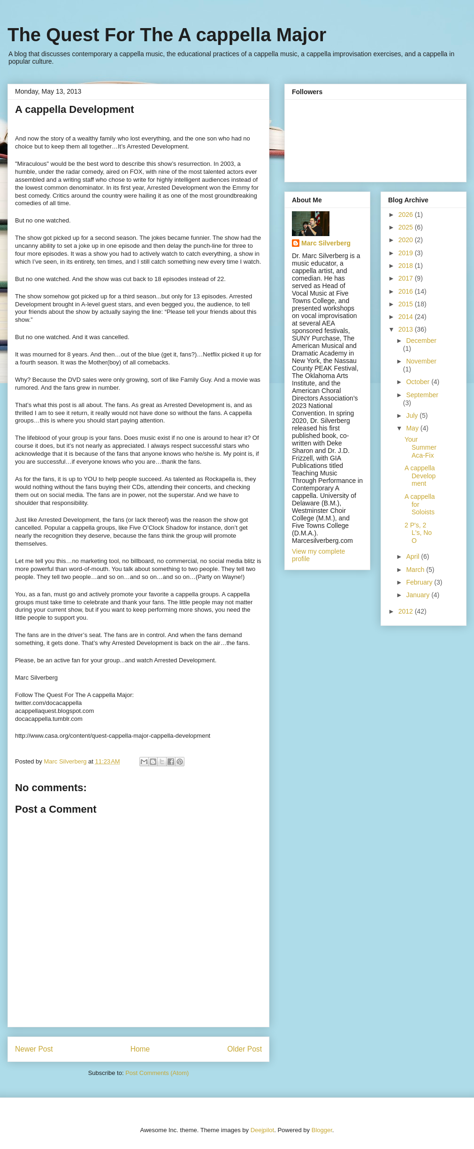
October (418, 381)
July (413, 415)
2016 (406, 291)
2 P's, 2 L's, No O (418, 533)
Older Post (244, 1049)
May (413, 428)
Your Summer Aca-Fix (420, 447)
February (420, 582)
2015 (406, 304)
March (416, 569)
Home (140, 1049)
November (421, 361)
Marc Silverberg (326, 243)
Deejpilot (263, 1130)
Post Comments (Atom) (157, 1072)
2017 (406, 278)
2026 (406, 214)
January (418, 595)
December (421, 340)
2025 (406, 227)
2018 (406, 265)
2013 (406, 329)
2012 (406, 611)
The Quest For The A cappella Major (167, 34)
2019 (406, 253)
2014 (406, 316)
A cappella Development (420, 476)
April (413, 556)
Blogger (322, 1130)
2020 (406, 240)
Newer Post (34, 1049)
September (422, 395)
